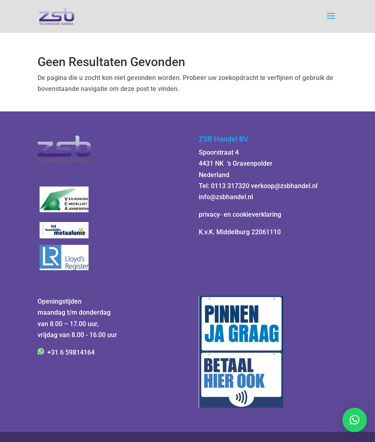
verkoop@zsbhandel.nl (284, 186)
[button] (354, 420)
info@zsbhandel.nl (226, 197)
